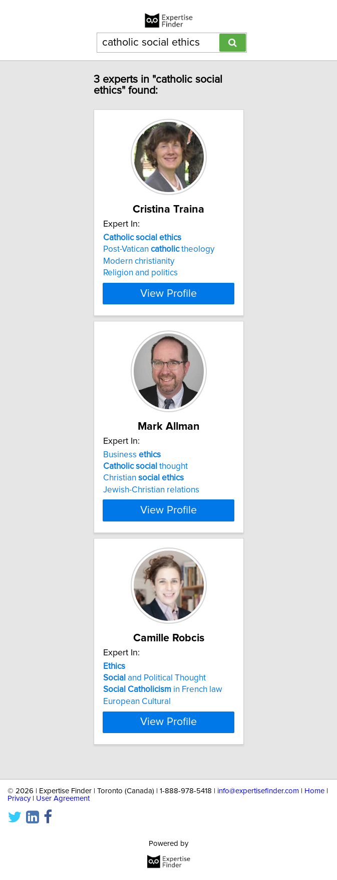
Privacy (19, 798)
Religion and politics (140, 272)
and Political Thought (154, 683)
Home (314, 791)
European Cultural (137, 707)
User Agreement (63, 798)
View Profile (168, 293)
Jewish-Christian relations (151, 495)
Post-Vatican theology (158, 249)
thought (145, 471)
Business (132, 459)
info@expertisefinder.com (258, 791)
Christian (143, 483)
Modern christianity (138, 261)
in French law (162, 695)
